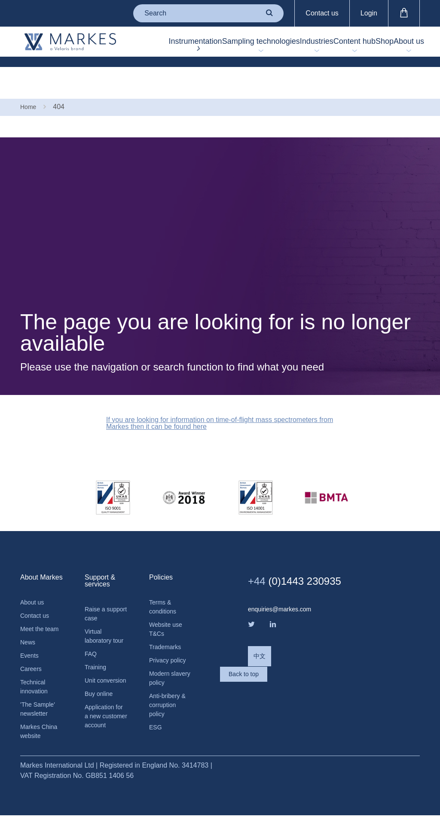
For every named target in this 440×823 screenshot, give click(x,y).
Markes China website (41, 729)
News (28, 630)
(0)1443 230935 (306, 553)
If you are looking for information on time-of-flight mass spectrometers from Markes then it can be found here (209, 395)
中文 (260, 634)
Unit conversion (101, 677)
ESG (156, 715)
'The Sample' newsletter (40, 704)
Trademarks (167, 626)
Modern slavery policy (169, 660)
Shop (368, 47)
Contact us (322, 13)
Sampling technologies (206, 46)
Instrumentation (141, 47)
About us (404, 46)
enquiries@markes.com (284, 582)
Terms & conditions (164, 581)
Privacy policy (170, 640)
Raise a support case (104, 588)
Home (29, 76)
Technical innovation (36, 679)
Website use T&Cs (168, 606)
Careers (32, 659)
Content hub (325, 46)
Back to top (282, 669)
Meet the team (33, 611)
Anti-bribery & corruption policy (170, 691)
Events (30, 645)
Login (369, 13)
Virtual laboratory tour (100, 618)
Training (97, 658)
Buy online (101, 697)
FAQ (91, 643)
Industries (277, 47)
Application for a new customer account (101, 727)
